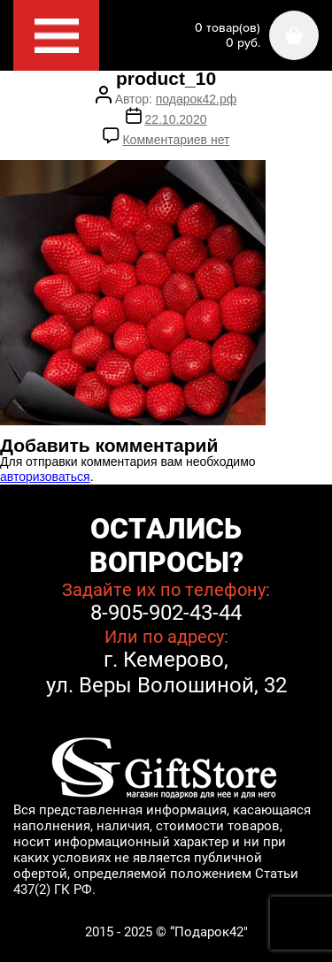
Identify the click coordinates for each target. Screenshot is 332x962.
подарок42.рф (196, 99)
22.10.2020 (175, 119)
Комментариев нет (175, 140)
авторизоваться (45, 477)
